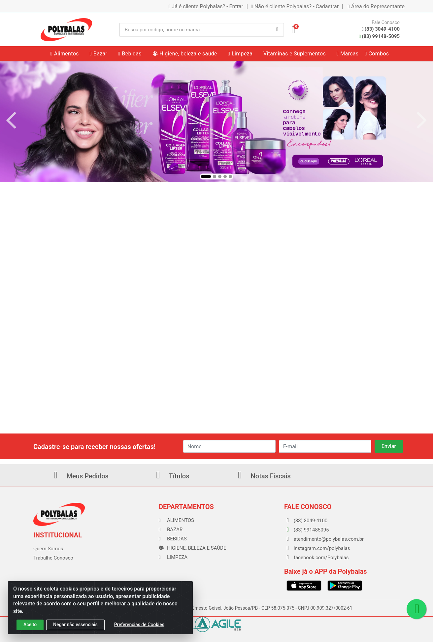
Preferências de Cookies (139, 624)
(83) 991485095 (306, 530)
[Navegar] (11, 120)
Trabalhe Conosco (53, 558)
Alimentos (176, 520)
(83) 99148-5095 (379, 36)
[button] (206, 176)
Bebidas (173, 539)
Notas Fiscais (262, 476)
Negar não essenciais (75, 624)
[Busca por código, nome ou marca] (195, 30)
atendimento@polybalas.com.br (324, 539)
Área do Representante (376, 6)
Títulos (170, 476)
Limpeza (173, 557)
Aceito (30, 624)
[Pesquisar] (277, 30)
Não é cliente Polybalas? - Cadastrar (295, 6)
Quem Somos (48, 549)
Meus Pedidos (79, 476)
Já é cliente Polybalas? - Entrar (206, 6)
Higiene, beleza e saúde (192, 548)
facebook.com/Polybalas (316, 558)
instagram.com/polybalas (317, 548)
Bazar (171, 529)
